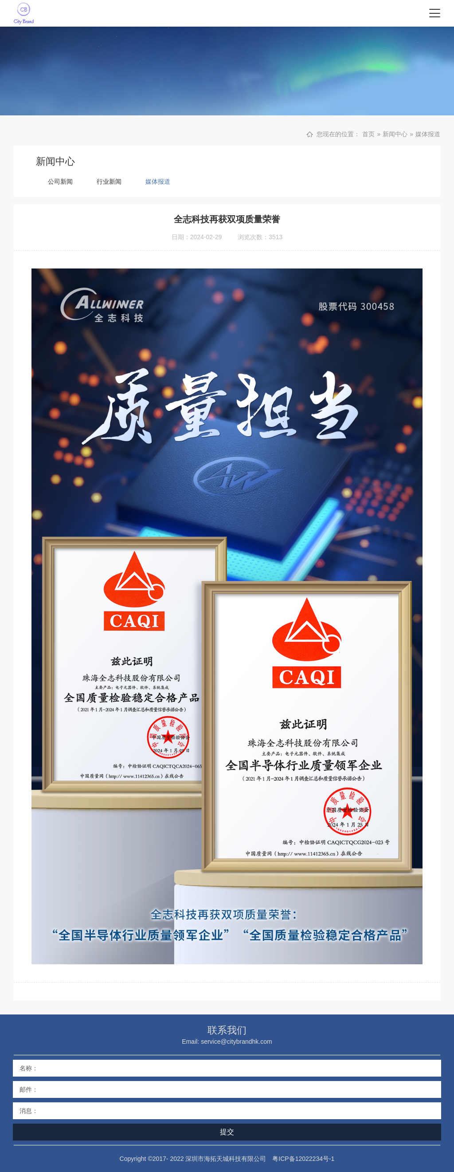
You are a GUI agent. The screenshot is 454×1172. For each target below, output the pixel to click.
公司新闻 (60, 181)
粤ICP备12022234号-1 (303, 1158)
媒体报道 (427, 134)
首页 (368, 134)
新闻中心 (395, 134)
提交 (227, 1132)
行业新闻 (109, 181)
